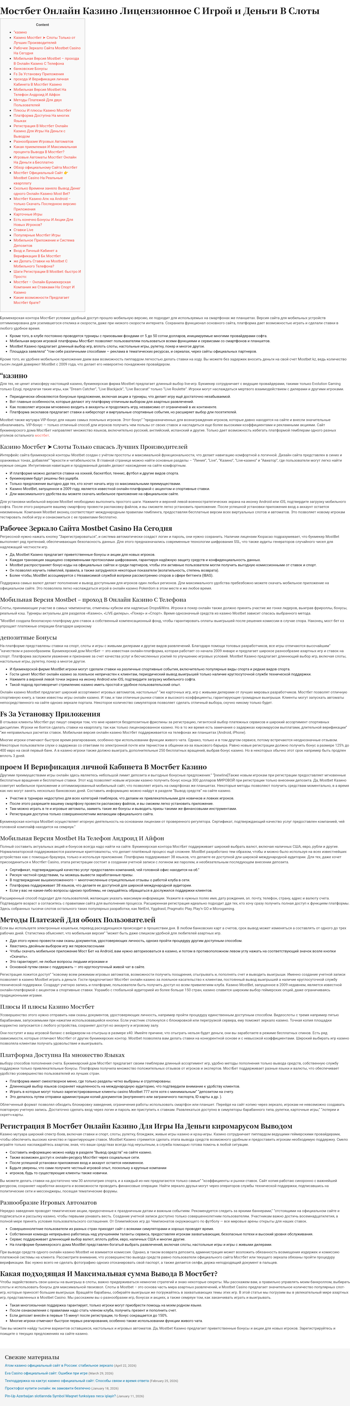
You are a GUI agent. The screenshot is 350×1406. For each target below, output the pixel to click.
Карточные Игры (28, 214)
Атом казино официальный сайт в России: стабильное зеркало (59, 1365)
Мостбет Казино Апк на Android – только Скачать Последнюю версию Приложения (45, 204)
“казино (20, 32)
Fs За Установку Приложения (39, 74)
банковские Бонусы (31, 69)
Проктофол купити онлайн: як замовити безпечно (47, 1388)
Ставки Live (23, 230)
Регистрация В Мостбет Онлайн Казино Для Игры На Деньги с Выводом (41, 131)
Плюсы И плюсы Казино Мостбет (42, 110)
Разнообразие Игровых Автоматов (43, 141)
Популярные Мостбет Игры (37, 235)
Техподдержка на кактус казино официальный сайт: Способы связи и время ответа (77, 1381)
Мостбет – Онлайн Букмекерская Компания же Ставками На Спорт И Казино (44, 287)
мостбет (42, 435)
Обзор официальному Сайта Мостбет (45, 167)
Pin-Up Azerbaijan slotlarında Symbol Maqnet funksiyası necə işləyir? (60, 1396)
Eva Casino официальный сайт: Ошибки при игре (46, 1373)
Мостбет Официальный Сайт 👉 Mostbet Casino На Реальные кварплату (41, 178)
